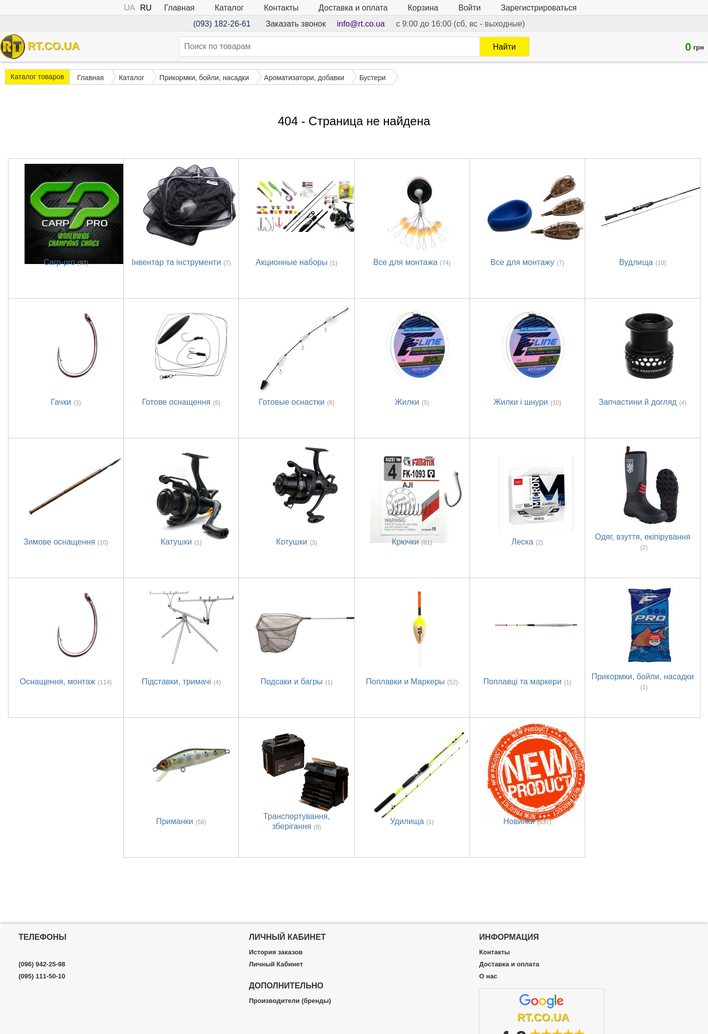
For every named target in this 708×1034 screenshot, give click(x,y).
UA (129, 8)
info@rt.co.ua (360, 24)
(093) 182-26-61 (222, 24)
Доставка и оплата (353, 8)
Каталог (229, 8)
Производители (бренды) (290, 1000)
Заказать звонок (296, 24)
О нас (488, 976)
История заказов (276, 952)
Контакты (281, 8)
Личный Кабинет (276, 964)
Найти (504, 47)
